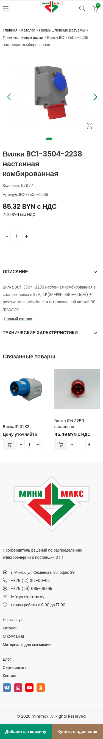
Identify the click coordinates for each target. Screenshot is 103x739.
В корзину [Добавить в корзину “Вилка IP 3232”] (9, 444)
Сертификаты (15, 667)
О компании (13, 636)
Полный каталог (18, 319)
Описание (15, 272)
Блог (7, 659)
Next (94, 95)
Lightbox (89, 125)
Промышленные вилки (23, 37)
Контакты (11, 675)
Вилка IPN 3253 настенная (69, 423)
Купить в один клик (77, 731)
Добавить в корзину (25, 731)
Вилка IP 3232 (16, 426)
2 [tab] (55, 139)
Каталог (28, 30)
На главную (13, 620)
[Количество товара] (16, 236)
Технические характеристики (40, 333)
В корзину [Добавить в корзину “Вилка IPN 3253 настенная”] (60, 444)
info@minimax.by (27, 597)
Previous (8, 95)
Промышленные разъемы (62, 30)
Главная (10, 30)
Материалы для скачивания (27, 644)
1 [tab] (49, 139)
